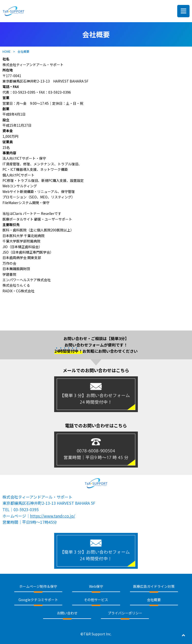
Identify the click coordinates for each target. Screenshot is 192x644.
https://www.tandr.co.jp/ (52, 516)
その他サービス (96, 599)
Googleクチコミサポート (38, 599)
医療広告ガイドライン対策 (154, 586)
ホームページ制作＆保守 (38, 586)
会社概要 (154, 599)
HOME (6, 51)
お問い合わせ (67, 612)
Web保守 (96, 586)
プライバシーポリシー (125, 612)
